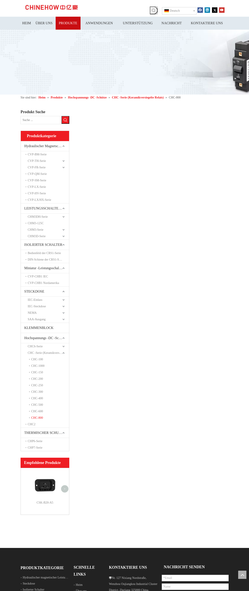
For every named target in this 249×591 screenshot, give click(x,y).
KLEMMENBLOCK (38, 328)
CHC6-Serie (35, 346)
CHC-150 (37, 372)
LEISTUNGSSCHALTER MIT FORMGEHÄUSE (46, 208)
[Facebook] (200, 10)
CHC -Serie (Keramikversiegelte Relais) (48, 352)
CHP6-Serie (35, 441)
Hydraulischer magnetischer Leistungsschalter (51, 577)
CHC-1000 (37, 365)
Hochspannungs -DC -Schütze (45, 338)
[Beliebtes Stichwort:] (154, 10)
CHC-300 (37, 391)
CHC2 (32, 424)
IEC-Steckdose (37, 306)
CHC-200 (37, 378)
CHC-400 (37, 398)
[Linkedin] (207, 10)
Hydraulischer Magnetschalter (45, 146)
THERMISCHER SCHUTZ (43, 433)
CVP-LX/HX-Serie (39, 199)
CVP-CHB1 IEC (38, 276)
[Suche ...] (41, 120)
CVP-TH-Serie (37, 161)
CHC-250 (37, 385)
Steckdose (29, 583)
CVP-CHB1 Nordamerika (43, 283)
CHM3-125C (36, 223)
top (242, 575)
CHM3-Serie (35, 229)
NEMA (32, 312)
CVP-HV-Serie (37, 193)
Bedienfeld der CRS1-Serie (44, 253)
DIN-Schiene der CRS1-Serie (46, 259)
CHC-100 (37, 359)
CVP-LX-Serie (37, 186)
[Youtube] (222, 10)
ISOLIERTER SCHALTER (43, 244)
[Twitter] (214, 10)
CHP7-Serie (35, 447)
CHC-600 (37, 411)
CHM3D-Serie (36, 236)
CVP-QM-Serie (37, 174)
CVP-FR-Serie (36, 167)
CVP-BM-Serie (37, 154)
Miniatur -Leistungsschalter (43, 268)
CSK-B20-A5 (45, 502)
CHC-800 (37, 417)
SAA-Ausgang (36, 319)
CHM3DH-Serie (38, 216)
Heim (79, 584)
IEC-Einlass (35, 299)
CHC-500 (37, 404)
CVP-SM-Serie (37, 180)
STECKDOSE (34, 291)
